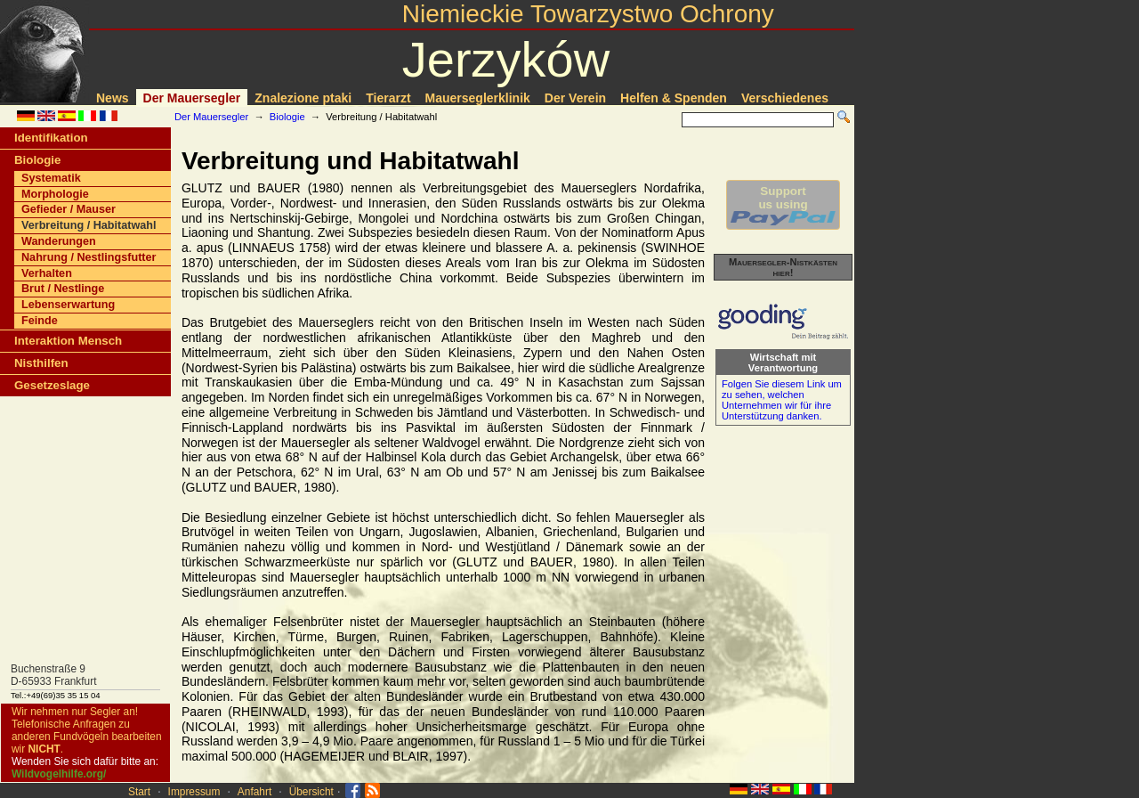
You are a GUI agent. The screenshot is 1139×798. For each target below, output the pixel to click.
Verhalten (46, 273)
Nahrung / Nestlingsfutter (89, 257)
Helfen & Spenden (673, 98)
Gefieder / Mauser (68, 209)
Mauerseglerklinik (477, 98)
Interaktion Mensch (68, 340)
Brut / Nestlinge (62, 288)
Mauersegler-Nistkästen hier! (783, 267)
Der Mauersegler (192, 98)
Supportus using (783, 204)
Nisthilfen (41, 363)
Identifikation (51, 137)
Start (139, 792)
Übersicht (311, 792)
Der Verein (575, 98)
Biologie (287, 116)
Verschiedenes (784, 98)
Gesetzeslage (52, 385)
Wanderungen (58, 241)
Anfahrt (254, 792)
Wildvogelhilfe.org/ (59, 774)
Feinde (39, 320)
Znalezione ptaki (302, 98)
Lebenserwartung (68, 304)
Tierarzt (388, 98)
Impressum (194, 792)
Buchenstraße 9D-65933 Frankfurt (54, 675)
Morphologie (55, 194)
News (112, 98)
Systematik (51, 178)
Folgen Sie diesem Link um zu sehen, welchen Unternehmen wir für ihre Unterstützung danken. (782, 400)
